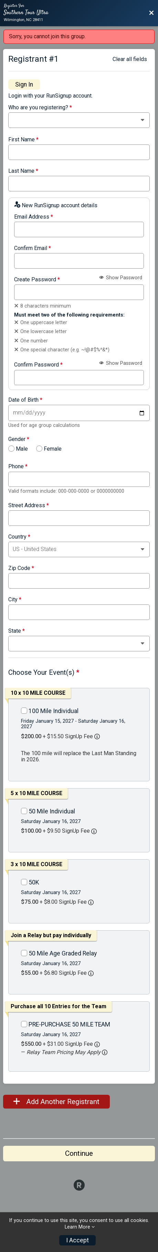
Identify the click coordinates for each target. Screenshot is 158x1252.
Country (19, 537)
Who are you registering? (40, 107)
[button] (104, 1052)
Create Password (37, 280)
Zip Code (21, 568)
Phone (18, 466)
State (16, 631)
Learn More (77, 1227)
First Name (23, 140)
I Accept (77, 1240)
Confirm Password (38, 365)
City (14, 600)
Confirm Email (32, 248)
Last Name (23, 171)
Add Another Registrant (56, 1102)
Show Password (120, 278)
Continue (79, 1153)
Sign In (24, 84)
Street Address (28, 505)
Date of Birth (25, 400)
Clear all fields (130, 59)
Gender (18, 439)
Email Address (33, 217)
